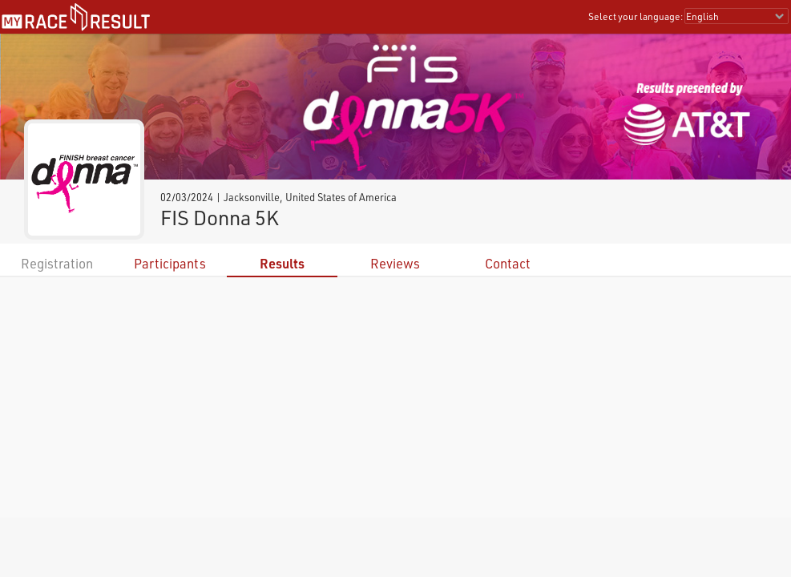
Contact (508, 263)
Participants (170, 263)
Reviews (395, 263)
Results (282, 263)
